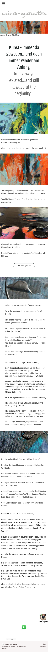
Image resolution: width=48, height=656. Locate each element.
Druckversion (7, 644)
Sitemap (15, 644)
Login (44, 644)
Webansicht (43, 646)
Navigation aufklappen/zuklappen (24, 3)
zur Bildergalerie (24, 265)
